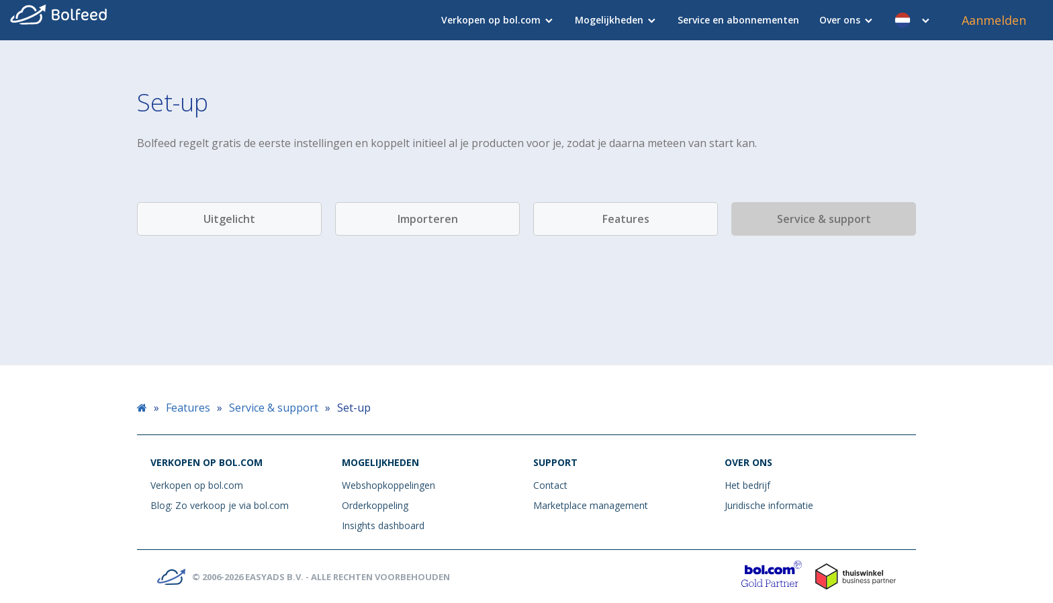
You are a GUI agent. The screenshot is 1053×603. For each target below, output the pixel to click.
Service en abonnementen (738, 19)
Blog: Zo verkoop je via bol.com (219, 505)
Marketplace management (590, 505)
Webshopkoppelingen (388, 485)
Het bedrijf (747, 485)
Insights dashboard (383, 525)
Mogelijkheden (609, 19)
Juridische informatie (769, 505)
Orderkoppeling (375, 505)
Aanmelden (994, 20)
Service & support (824, 219)
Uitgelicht (229, 219)
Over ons (839, 19)
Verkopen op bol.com (491, 19)
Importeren (428, 219)
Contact (550, 485)
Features (625, 219)
